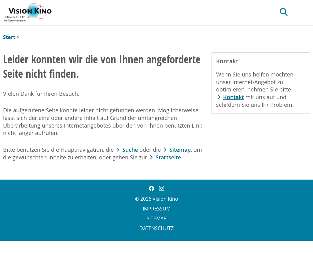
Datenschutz (156, 228)
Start (9, 37)
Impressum (157, 208)
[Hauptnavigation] (304, 12)
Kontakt (233, 97)
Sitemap (180, 149)
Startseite (168, 157)
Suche (130, 149)
